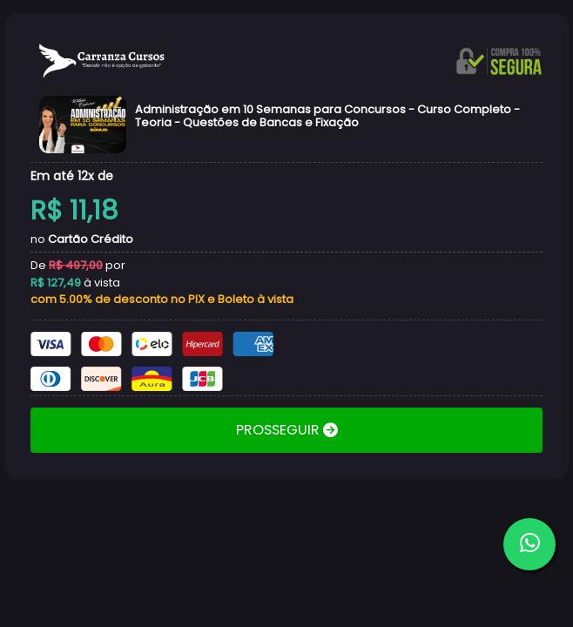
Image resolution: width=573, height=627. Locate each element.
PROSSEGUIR (279, 430)
